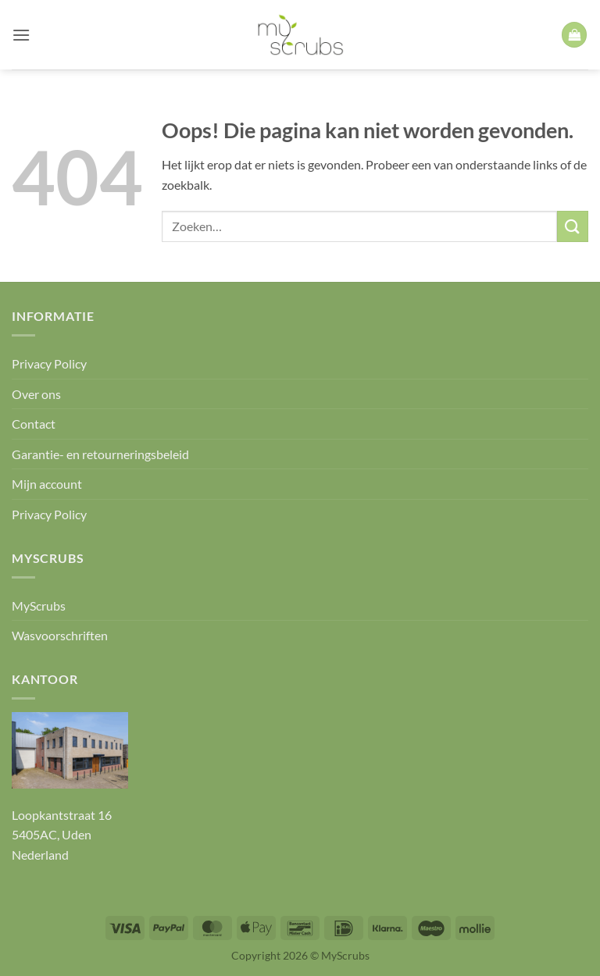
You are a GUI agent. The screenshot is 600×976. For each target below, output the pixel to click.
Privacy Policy (49, 363)
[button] (21, 35)
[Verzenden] (572, 226)
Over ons (36, 393)
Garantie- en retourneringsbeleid (100, 454)
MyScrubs (39, 605)
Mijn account (47, 483)
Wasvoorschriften (60, 635)
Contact (33, 423)
